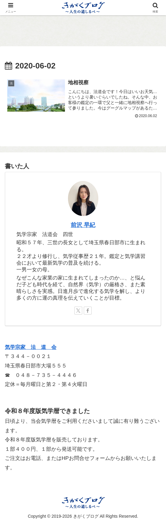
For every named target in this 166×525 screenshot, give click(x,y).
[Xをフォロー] (78, 311)
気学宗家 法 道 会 (30, 347)
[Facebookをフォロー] (88, 311)
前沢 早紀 (83, 225)
